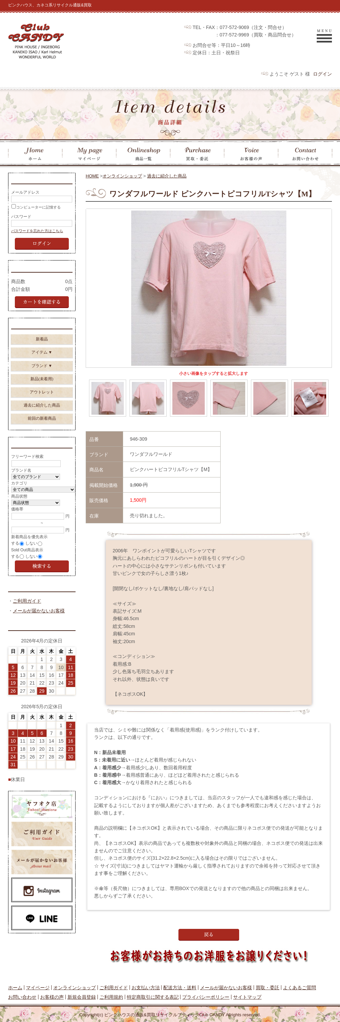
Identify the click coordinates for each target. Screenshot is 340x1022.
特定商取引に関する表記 (153, 997)
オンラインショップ (122, 175)
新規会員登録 (81, 997)
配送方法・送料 (179, 987)
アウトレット (42, 397)
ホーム (15, 987)
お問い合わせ (22, 997)
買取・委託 (267, 987)
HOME (92, 175)
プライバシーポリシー (205, 997)
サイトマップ (247, 997)
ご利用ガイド (27, 609)
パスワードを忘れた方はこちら (37, 233)
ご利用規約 (111, 997)
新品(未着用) (41, 384)
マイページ (38, 987)
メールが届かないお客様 (39, 619)
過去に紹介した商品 (167, 175)
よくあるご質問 (299, 987)
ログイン (322, 74)
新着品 (42, 344)
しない (31, 550)
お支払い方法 (146, 987)
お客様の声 (52, 997)
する (15, 550)
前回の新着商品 (42, 423)
